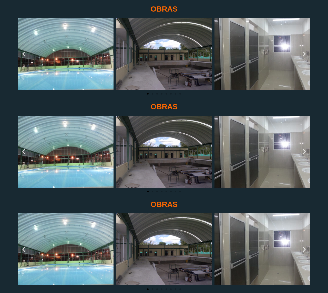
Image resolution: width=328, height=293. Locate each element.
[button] (23, 54)
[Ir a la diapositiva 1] (148, 94)
